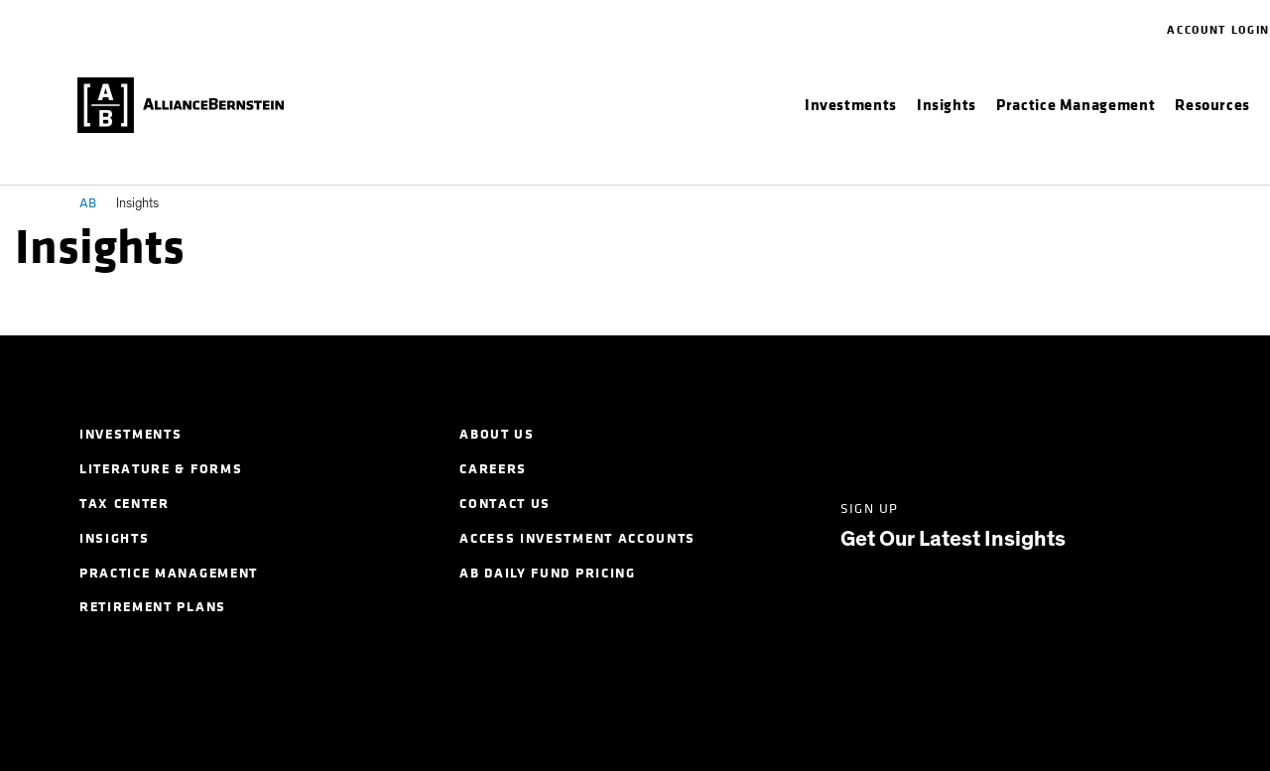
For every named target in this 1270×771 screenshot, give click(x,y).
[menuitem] (851, 105)
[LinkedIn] (851, 433)
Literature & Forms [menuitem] (160, 468)
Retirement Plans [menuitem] (152, 606)
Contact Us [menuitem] (505, 503)
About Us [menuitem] (496, 434)
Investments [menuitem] (130, 434)
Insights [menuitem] (114, 538)
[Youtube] (1139, 433)
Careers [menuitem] (493, 468)
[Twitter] (923, 433)
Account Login (1218, 30)
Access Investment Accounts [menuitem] (577, 538)
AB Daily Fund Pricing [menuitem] (547, 573)
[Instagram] (1068, 433)
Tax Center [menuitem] (124, 503)
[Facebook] (995, 433)
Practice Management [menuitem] (168, 573)
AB (87, 202)
